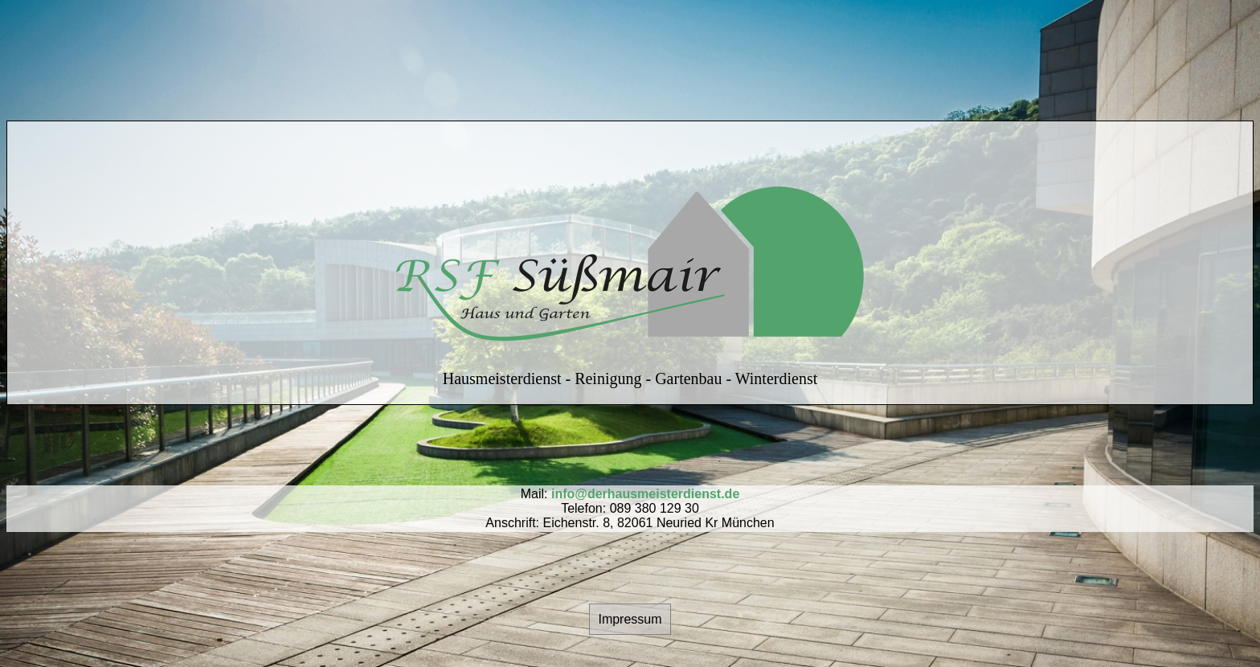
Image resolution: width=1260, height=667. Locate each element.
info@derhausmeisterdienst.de (645, 494)
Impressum (629, 619)
